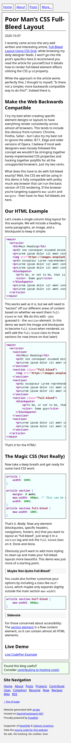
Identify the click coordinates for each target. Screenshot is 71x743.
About (20, 7)
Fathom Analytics (43, 725)
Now (46, 689)
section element (22, 626)
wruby (36, 709)
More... (46, 7)
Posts (33, 7)
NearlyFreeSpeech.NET (30, 713)
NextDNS (25, 725)
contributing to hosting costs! (38, 669)
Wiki (7, 693)
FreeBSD (33, 717)
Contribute (57, 685)
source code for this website (31, 729)
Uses (7, 689)
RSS (14, 693)
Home (7, 7)
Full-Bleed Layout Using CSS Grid (34, 49)
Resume (35, 689)
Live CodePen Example (21, 654)
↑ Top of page (12, 701)
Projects (41, 685)
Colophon (20, 689)
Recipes (56, 689)
